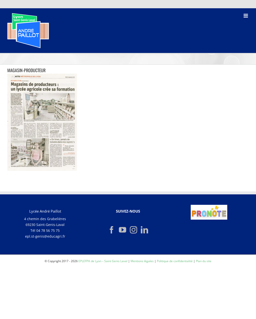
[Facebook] (111, 229)
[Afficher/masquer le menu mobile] (246, 15)
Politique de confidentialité (175, 261)
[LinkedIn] (144, 229)
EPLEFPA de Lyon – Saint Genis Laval (102, 261)
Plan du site (203, 261)
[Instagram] (133, 229)
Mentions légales (142, 261)
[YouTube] (122, 229)
